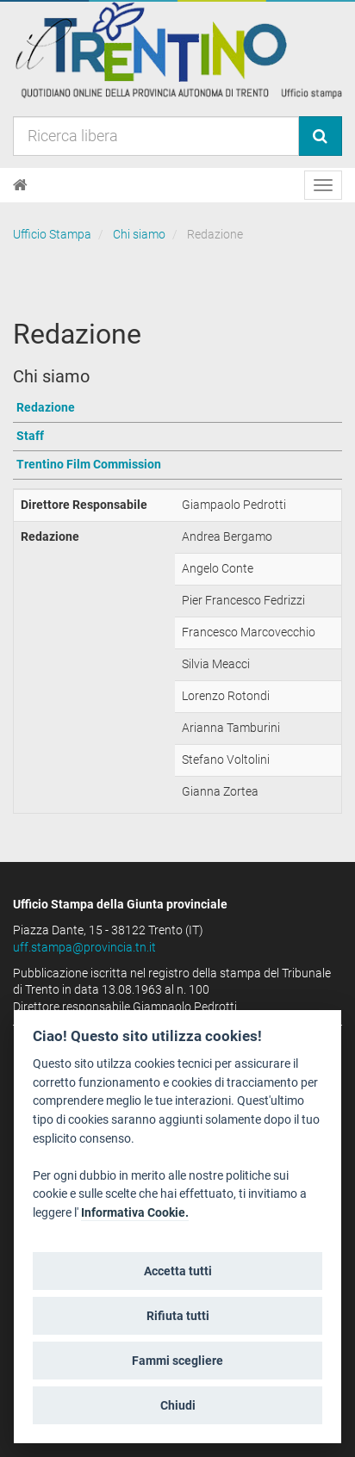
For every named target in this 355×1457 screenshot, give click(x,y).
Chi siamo (139, 234)
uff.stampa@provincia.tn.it (84, 947)
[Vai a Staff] (177, 437)
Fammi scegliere (177, 1360)
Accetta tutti (178, 1271)
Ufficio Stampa (52, 234)
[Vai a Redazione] (177, 408)
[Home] (20, 185)
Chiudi (178, 1405)
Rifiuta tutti (177, 1316)
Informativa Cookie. (135, 1213)
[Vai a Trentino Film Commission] (177, 465)
